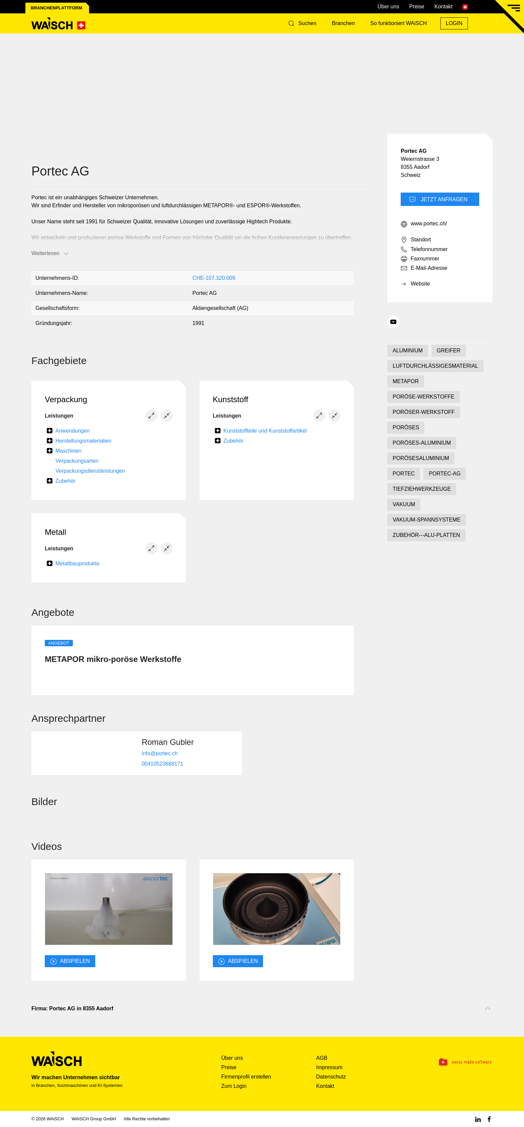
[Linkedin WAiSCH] (478, 1118)
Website (415, 284)
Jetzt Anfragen (438, 200)
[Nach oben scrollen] (488, 1008)
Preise (416, 6)
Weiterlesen (50, 253)
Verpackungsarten (77, 461)
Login (454, 23)
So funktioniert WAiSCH (398, 23)
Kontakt (443, 6)
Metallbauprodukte (77, 563)
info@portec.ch (160, 753)
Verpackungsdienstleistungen (90, 471)
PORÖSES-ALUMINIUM (422, 443)
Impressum (329, 1067)
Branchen (343, 23)
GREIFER (449, 350)
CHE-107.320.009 (213, 278)
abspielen (70, 961)
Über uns (388, 6)
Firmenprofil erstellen (246, 1077)
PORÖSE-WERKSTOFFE (423, 397)
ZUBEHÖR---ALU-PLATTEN (426, 535)
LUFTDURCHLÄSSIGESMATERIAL (435, 366)
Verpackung (66, 399)
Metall (55, 532)
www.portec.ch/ (424, 224)
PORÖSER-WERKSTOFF (424, 412)
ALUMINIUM (408, 350)
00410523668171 (162, 763)
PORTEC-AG (445, 473)
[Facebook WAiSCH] (489, 1118)
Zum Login (234, 1086)
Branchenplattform (56, 7)
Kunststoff (230, 399)
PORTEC (404, 473)
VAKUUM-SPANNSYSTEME (427, 520)
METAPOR (406, 381)
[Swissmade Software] (452, 1062)
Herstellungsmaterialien (83, 441)
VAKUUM (404, 504)
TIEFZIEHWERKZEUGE (422, 489)
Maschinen (68, 451)
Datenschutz (331, 1077)
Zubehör (65, 481)
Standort (416, 240)
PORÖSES (406, 427)
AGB (322, 1058)
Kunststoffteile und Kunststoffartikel (265, 431)
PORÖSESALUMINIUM (421, 458)
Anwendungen (72, 431)
